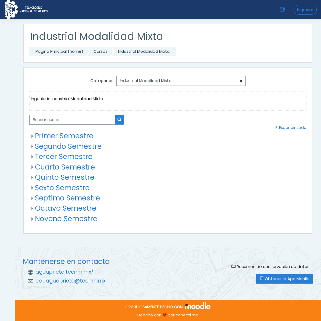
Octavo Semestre (65, 208)
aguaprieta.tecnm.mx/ (64, 272)
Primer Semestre (64, 136)
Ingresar (305, 9)
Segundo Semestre (68, 146)
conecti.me (187, 315)
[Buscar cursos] (72, 119)
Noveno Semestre (66, 219)
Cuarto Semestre (65, 167)
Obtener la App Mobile (284, 278)
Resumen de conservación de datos (270, 266)
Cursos (101, 51)
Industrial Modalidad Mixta (144, 51)
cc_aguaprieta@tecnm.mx (70, 280)
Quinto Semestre (64, 177)
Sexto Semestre (62, 188)
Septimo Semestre (67, 198)
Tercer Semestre (63, 156)
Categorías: (102, 80)
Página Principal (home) (59, 51)
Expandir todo (292, 127)
